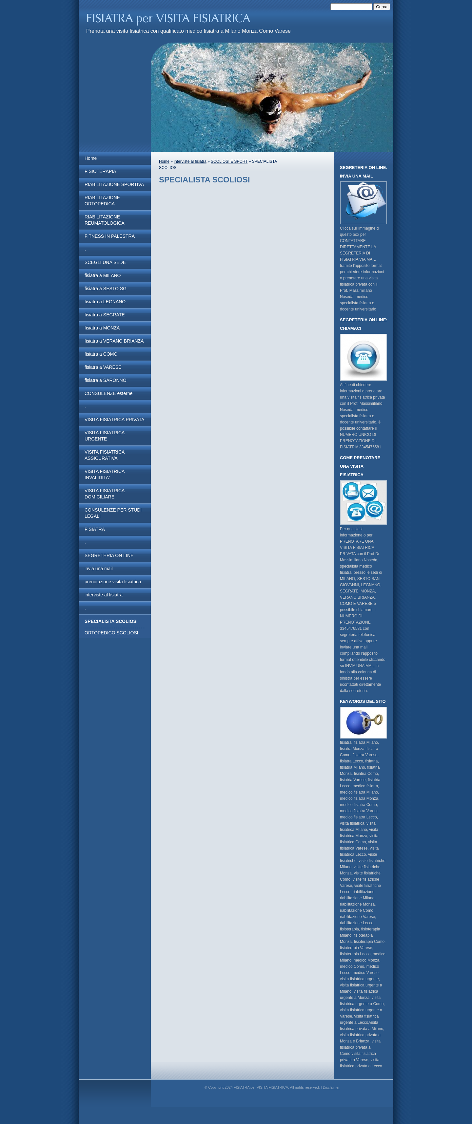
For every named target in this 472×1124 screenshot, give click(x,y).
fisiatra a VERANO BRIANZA (114, 341)
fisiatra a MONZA (102, 327)
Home (91, 158)
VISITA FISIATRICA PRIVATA (114, 419)
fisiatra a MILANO (103, 275)
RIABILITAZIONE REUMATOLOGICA (105, 220)
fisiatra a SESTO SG (106, 288)
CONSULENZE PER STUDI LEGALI (113, 513)
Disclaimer (331, 1087)
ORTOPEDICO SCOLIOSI (111, 632)
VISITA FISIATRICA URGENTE (105, 435)
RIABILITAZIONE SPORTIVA (114, 184)
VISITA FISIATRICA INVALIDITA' (105, 474)
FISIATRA (95, 529)
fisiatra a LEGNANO (105, 301)
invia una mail (99, 568)
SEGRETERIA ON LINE (109, 555)
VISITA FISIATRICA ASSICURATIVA (105, 455)
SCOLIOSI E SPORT (229, 161)
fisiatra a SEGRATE (105, 314)
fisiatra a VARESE (103, 367)
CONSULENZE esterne (108, 393)
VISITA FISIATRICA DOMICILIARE (105, 493)
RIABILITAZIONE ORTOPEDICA (102, 200)
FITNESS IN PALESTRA (110, 236)
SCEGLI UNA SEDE (105, 262)
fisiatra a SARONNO (106, 380)
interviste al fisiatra (104, 594)
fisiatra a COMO (101, 354)
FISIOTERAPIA (100, 171)
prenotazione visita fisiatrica (113, 581)
